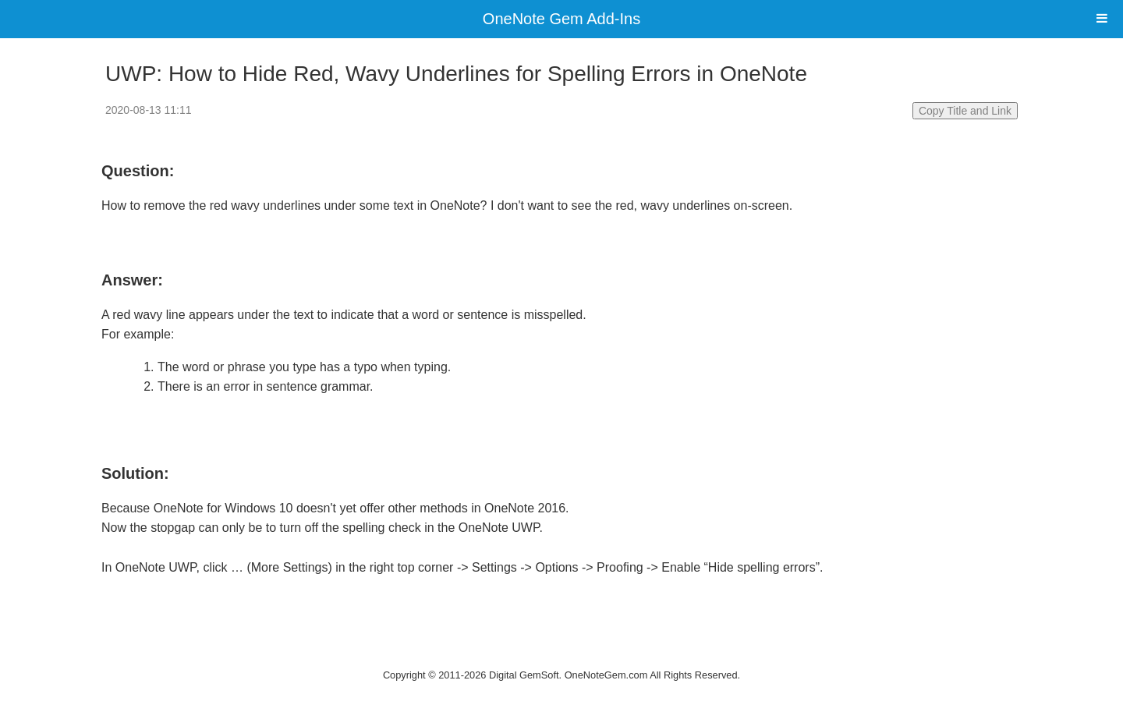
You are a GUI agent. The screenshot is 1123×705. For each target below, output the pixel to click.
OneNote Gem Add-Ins (561, 18)
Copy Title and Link (965, 111)
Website (561, 655)
